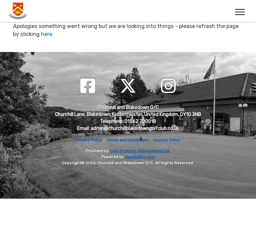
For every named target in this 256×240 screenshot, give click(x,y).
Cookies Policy (166, 140)
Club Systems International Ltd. (140, 151)
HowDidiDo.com (140, 157)
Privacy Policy (89, 140)
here (46, 34)
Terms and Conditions (128, 140)
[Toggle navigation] (239, 11)
